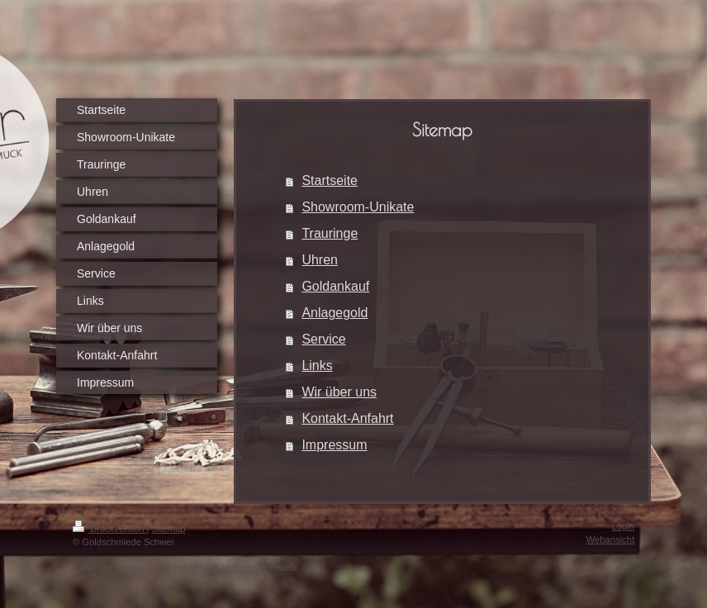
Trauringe (329, 233)
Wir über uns (339, 392)
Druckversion (110, 529)
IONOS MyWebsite (228, 567)
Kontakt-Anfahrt (347, 418)
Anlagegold (334, 313)
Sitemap (169, 529)
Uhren (319, 260)
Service (323, 339)
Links (316, 366)
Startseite (329, 180)
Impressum (334, 445)
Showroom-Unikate (357, 207)
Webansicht (610, 539)
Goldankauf (335, 286)
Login (623, 526)
